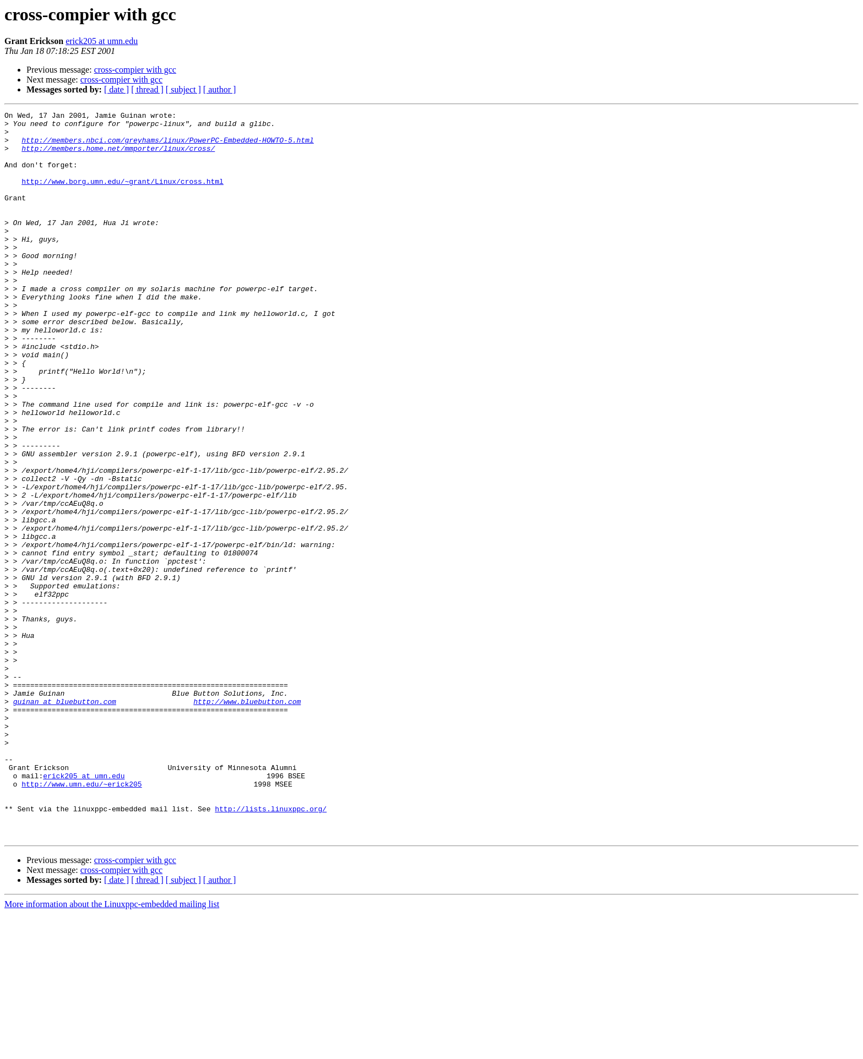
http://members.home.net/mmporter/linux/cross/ (118, 156)
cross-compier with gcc (135, 69)
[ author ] (219, 89)
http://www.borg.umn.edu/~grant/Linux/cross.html (122, 196)
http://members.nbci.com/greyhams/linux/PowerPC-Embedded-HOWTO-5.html (167, 146)
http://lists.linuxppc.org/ (271, 949)
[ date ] (116, 89)
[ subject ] (183, 89)
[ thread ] (147, 89)
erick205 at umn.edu (102, 41)
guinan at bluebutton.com (64, 820)
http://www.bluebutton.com (247, 820)
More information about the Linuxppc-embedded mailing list (111, 1049)
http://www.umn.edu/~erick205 (81, 919)
